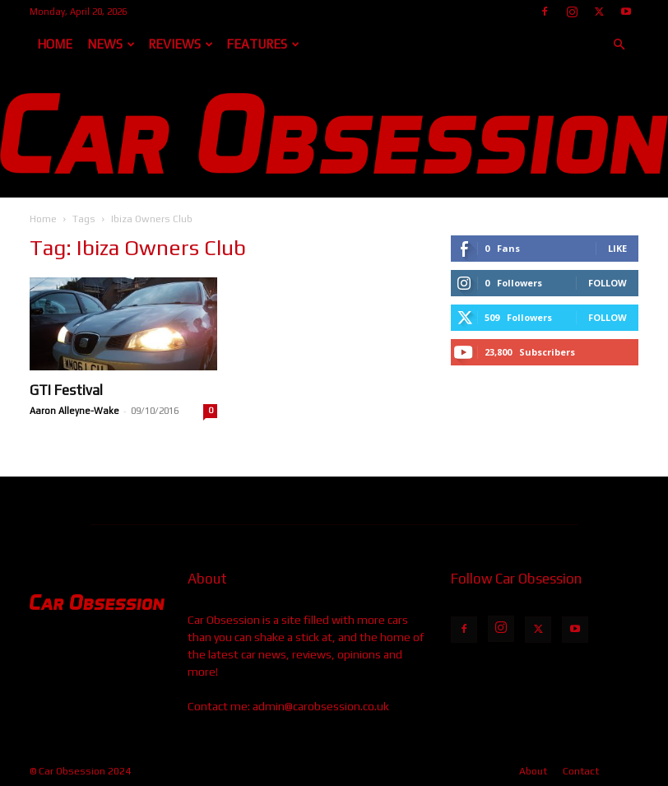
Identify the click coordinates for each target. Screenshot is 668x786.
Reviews (180, 44)
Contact (581, 771)
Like (617, 248)
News (111, 44)
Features (262, 44)
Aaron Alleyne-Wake (74, 411)
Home (54, 44)
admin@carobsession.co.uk (321, 706)
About (533, 771)
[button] (618, 45)
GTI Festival (66, 390)
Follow (607, 283)
